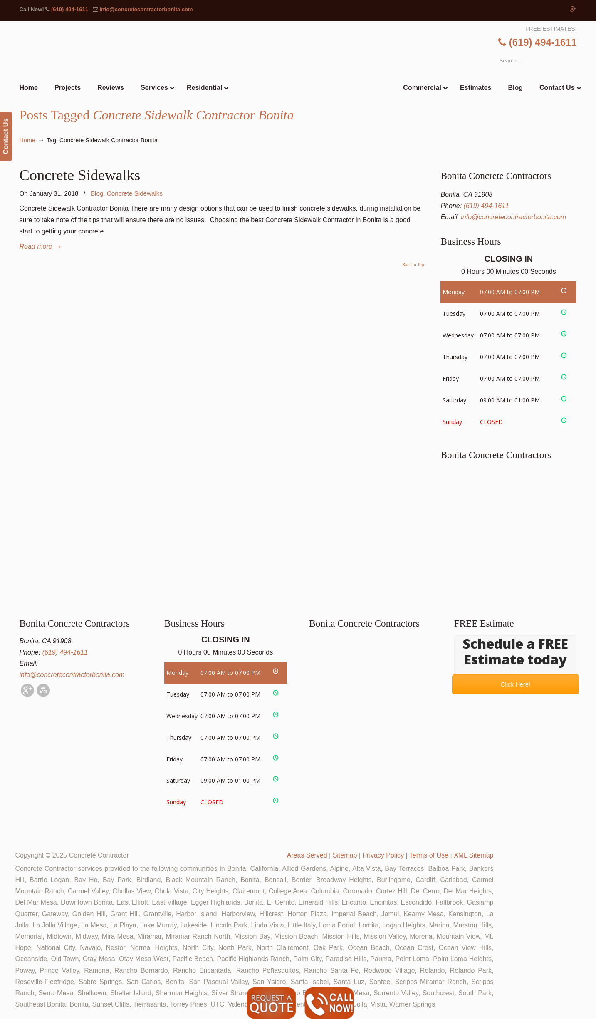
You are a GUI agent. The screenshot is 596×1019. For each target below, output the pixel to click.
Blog (97, 193)
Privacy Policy (383, 855)
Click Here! (515, 684)
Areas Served (307, 855)
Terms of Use (428, 855)
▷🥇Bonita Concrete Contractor (315, 69)
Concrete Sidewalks (80, 174)
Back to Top (413, 265)
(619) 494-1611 (69, 9)
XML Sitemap (473, 855)
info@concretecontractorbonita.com (146, 9)
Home (27, 140)
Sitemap (345, 855)
